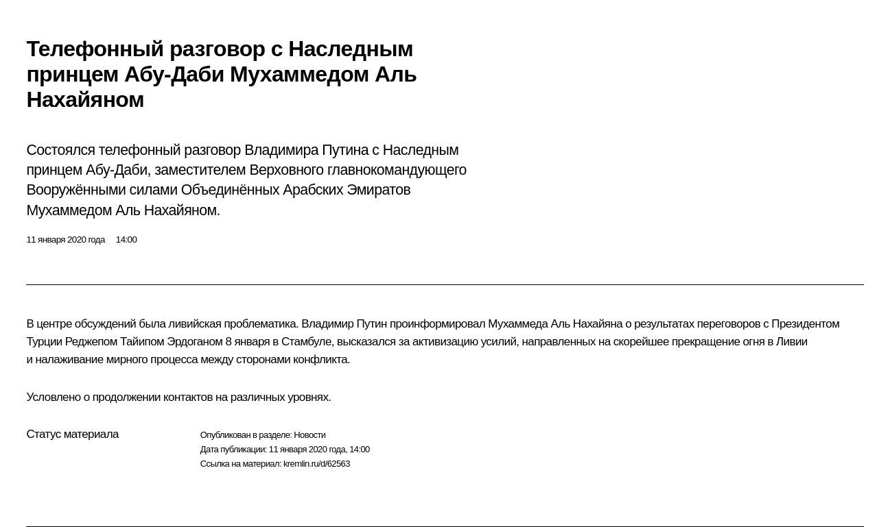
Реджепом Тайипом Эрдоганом (144, 341)
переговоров (729, 323)
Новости (309, 435)
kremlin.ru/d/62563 (316, 463)
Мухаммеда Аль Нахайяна (555, 323)
